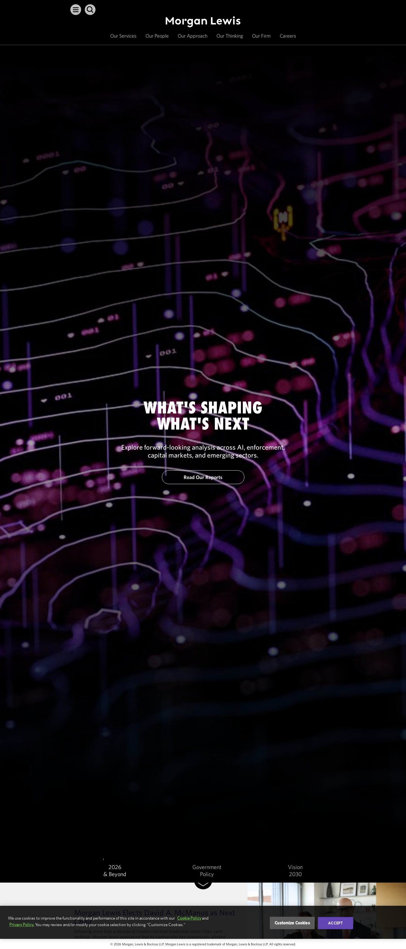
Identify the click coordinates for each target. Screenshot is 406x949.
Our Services (123, 35)
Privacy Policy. (21, 924)
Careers (288, 35)
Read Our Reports (203, 477)
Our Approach (192, 35)
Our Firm (261, 35)
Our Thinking (229, 35)
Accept (335, 923)
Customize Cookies (292, 923)
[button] (75, 9)
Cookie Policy (189, 918)
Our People (157, 35)
